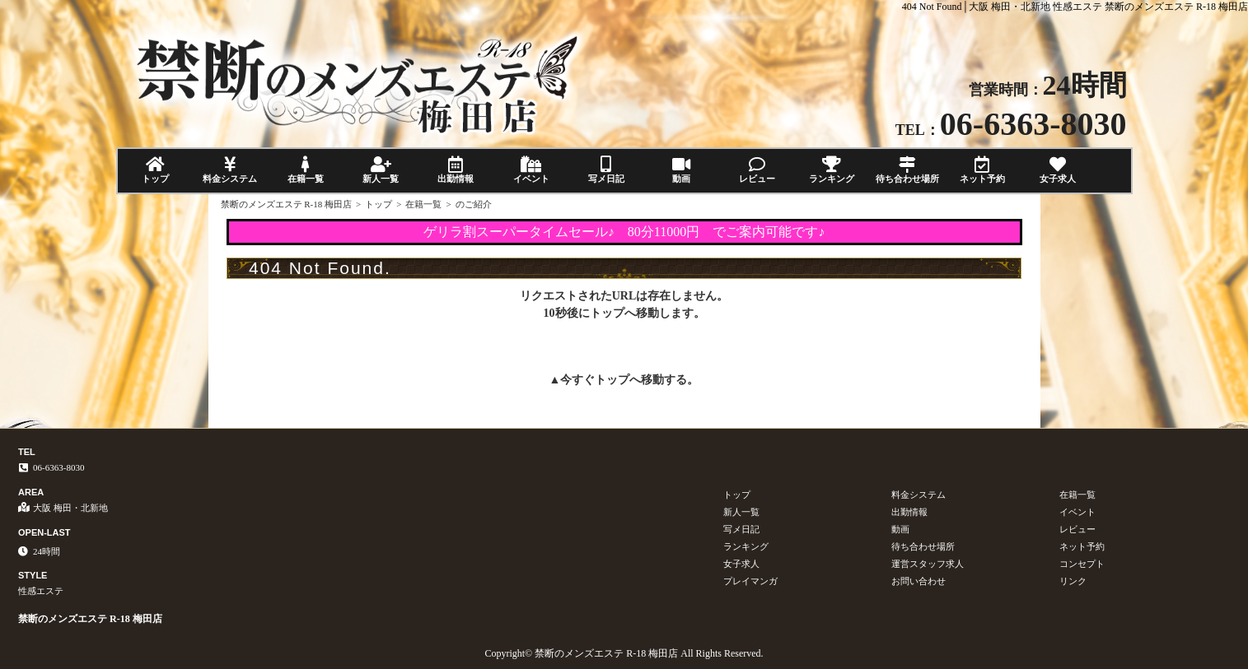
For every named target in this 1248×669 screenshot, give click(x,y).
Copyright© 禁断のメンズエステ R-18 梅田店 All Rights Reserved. (623, 653)
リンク (1073, 581)
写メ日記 (606, 170)
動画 (681, 170)
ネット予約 (982, 170)
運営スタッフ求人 (927, 564)
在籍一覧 (305, 170)
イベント (531, 170)
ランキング (831, 170)
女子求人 (1057, 170)
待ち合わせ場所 (906, 170)
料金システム (230, 170)
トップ (155, 170)
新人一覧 (380, 170)
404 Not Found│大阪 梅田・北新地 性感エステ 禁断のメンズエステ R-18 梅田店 (1075, 6)
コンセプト (1082, 564)
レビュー (756, 170)
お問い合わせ (918, 581)
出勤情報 (456, 170)
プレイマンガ (750, 581)
